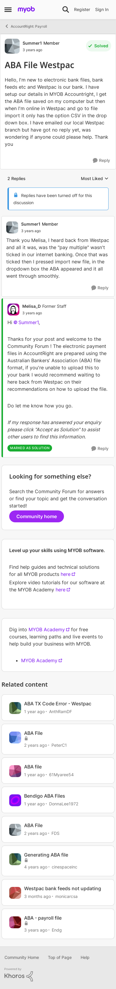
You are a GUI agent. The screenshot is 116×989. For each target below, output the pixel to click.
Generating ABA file (46, 855)
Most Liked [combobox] (95, 179)
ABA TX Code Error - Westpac (57, 704)
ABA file (33, 767)
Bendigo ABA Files (44, 796)
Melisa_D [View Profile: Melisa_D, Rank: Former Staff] (31, 306)
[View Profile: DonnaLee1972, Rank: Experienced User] (15, 800)
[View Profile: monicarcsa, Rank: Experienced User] (15, 893)
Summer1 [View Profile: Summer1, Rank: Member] (32, 43)
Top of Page (60, 957)
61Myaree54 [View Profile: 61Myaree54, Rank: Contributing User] (61, 774)
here (65, 574)
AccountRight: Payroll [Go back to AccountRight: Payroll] (25, 26)
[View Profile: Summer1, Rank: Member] (12, 46)
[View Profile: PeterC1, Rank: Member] (15, 737)
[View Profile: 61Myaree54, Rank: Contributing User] (15, 771)
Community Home (21, 957)
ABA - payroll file (43, 918)
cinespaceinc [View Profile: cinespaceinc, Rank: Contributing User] (64, 866)
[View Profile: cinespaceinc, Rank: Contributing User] (15, 859)
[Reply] (101, 161)
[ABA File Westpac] (39, 231)
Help (85, 957)
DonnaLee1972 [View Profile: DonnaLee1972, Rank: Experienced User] (63, 803)
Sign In (102, 9)
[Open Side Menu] (8, 9)
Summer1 (28, 322)
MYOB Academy (47, 629)
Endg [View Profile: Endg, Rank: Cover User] (57, 929)
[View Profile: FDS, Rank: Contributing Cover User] (15, 830)
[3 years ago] (35, 929)
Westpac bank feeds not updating (62, 888)
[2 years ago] (35, 745)
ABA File (33, 733)
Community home (36, 516)
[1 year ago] (34, 711)
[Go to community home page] (26, 9)
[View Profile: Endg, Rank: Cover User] (15, 922)
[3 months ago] (37, 896)
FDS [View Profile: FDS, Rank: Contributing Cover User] (55, 833)
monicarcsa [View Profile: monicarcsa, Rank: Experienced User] (66, 896)
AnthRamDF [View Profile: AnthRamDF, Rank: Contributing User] (60, 711)
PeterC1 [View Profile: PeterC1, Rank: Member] (59, 745)
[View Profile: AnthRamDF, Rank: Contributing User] (15, 708)
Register (82, 9)
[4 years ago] (35, 867)
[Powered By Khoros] (58, 975)
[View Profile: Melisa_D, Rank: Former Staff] (13, 309)
